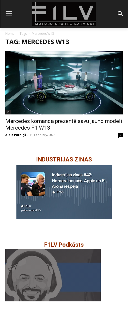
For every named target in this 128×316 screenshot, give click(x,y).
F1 (8, 112)
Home (10, 33)
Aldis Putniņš (15, 135)
